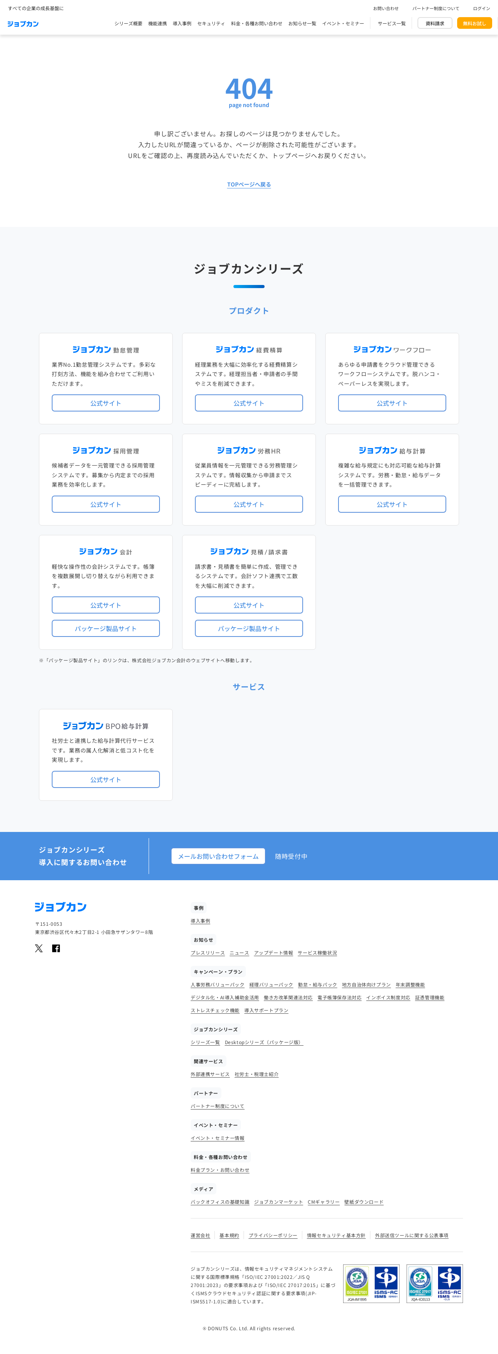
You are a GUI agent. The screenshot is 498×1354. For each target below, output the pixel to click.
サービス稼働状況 (317, 952)
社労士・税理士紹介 (257, 1074)
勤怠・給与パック (317, 984)
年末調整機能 (410, 984)
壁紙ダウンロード (364, 1201)
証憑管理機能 (430, 997)
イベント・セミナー (343, 23)
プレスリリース (208, 952)
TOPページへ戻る (249, 184)
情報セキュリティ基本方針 (336, 1235)
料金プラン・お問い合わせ (220, 1169)
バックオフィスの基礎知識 (220, 1201)
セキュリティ (211, 23)
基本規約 (229, 1235)
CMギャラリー (324, 1201)
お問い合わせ (386, 8)
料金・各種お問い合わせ (256, 23)
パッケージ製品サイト (106, 628)
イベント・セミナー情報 (218, 1137)
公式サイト (105, 403)
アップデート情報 (273, 952)
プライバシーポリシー (273, 1235)
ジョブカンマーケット (278, 1201)
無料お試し (474, 23)
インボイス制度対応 (388, 997)
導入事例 (182, 23)
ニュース (239, 952)
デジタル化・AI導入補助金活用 (225, 997)
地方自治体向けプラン (366, 984)
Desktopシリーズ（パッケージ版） (264, 1042)
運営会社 (200, 1235)
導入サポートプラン (266, 1010)
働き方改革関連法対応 (288, 997)
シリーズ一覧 (205, 1042)
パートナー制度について (435, 8)
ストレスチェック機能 (215, 1010)
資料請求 (435, 23)
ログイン (481, 8)
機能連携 (157, 23)
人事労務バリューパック (218, 984)
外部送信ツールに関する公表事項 (412, 1235)
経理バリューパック (271, 984)
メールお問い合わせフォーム (218, 856)
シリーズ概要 (128, 23)
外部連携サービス (210, 1074)
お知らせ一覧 (302, 23)
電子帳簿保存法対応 (339, 997)
